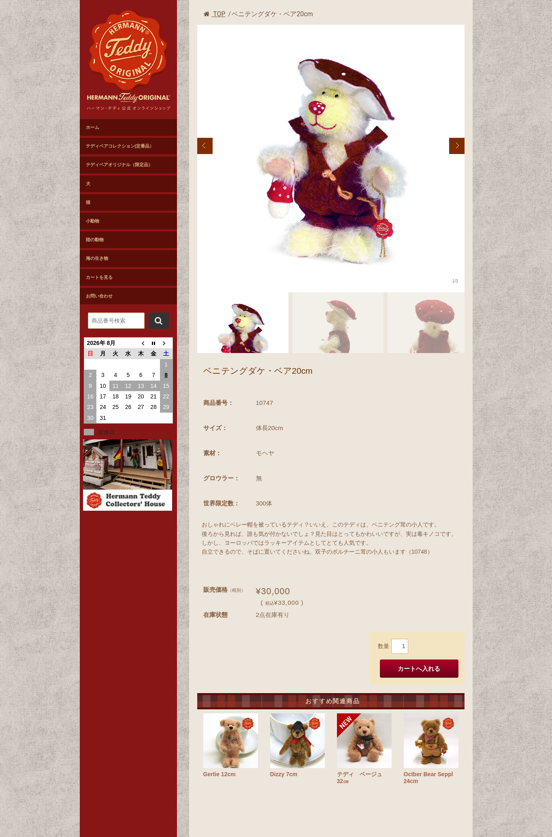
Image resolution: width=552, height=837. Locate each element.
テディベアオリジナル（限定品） (119, 164)
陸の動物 (95, 239)
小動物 (92, 220)
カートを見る (99, 277)
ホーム (92, 127)
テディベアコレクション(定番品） (120, 145)
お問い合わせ (99, 295)
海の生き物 (97, 258)
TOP (215, 14)
